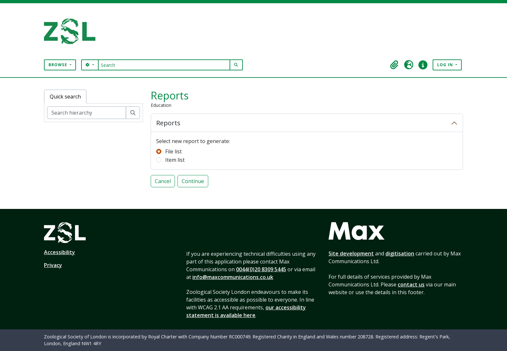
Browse (59, 64)
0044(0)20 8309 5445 (261, 269)
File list (173, 151)
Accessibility (59, 252)
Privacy (53, 265)
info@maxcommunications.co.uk (232, 277)
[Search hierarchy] (86, 112)
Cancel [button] (163, 181)
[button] (394, 65)
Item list (175, 159)
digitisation (399, 253)
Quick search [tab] (65, 96)
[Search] (164, 64)
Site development (351, 253)
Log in (445, 64)
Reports (168, 123)
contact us (411, 284)
